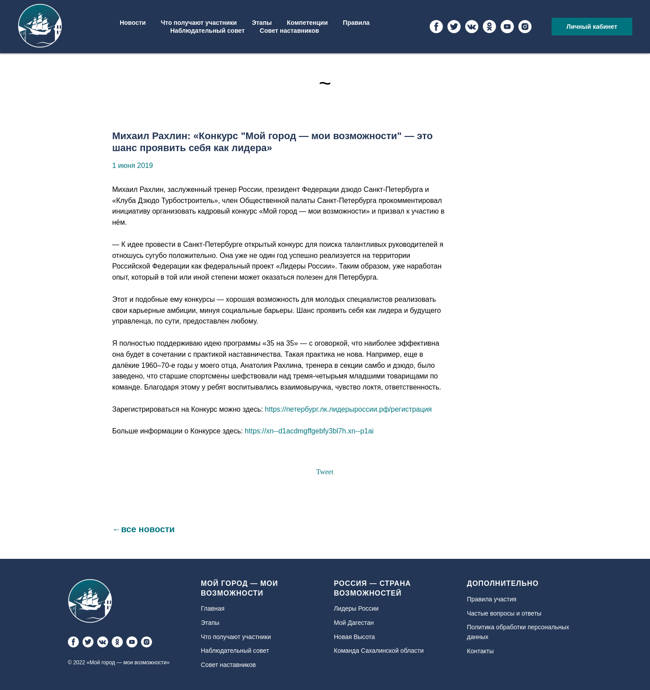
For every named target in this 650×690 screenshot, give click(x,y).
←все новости (143, 529)
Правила (356, 22)
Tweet (324, 472)
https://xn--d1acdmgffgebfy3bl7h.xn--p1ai (309, 431)
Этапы (262, 22)
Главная (212, 608)
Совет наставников (289, 30)
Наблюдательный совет (207, 30)
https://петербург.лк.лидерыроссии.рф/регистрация (348, 409)
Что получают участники (199, 22)
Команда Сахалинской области (378, 650)
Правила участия (492, 599)
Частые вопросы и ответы (504, 613)
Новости (133, 22)
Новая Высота (354, 636)
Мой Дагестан (354, 622)
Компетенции (307, 22)
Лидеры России (356, 608)
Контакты (480, 651)
